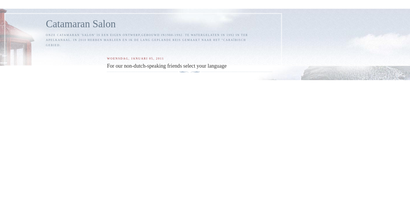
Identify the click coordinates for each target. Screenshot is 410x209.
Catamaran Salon (81, 24)
